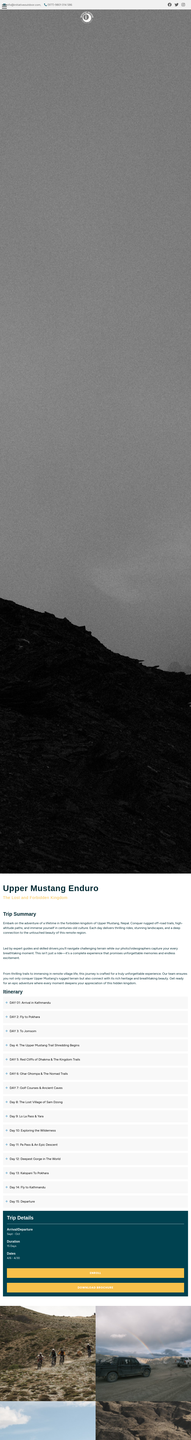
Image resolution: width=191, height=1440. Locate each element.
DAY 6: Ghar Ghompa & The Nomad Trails (37, 1074)
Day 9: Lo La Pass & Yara (25, 1116)
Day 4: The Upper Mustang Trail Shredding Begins (43, 1045)
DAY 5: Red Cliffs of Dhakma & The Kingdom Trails (43, 1059)
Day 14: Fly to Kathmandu (26, 1187)
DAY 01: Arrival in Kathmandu (29, 1003)
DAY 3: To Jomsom (21, 1031)
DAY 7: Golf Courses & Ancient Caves (34, 1088)
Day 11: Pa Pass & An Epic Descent (32, 1145)
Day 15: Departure (21, 1201)
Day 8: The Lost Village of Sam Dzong (35, 1102)
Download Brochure (95, 1288)
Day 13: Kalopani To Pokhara (28, 1173)
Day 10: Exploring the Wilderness (31, 1130)
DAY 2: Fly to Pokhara (23, 1017)
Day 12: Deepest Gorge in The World (33, 1159)
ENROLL (95, 1273)
